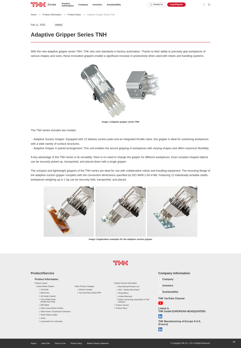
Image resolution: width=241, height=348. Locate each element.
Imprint (33, 343)
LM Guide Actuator (48, 296)
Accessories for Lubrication (52, 321)
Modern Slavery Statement (98, 343)
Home (33, 14)
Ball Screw (45, 293)
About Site (45, 343)
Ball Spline (45, 305)
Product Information (52, 14)
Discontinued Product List (128, 286)
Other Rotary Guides (49, 315)
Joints (43, 318)
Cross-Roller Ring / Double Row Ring (48, 300)
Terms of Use (60, 343)
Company (168, 279)
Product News (74, 14)
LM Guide (45, 290)
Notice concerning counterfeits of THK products (133, 301)
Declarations (123, 293)
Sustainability (114, 4)
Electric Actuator (85, 290)
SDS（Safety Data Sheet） (129, 290)
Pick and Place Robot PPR (90, 293)
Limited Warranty (125, 296)
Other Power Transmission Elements (56, 312)
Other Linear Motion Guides (52, 308)
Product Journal (122, 305)
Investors (97, 4)
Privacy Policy (76, 343)
